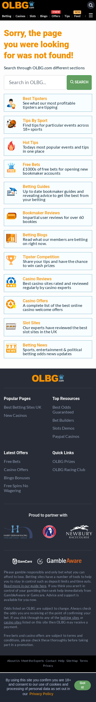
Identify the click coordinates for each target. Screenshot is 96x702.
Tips (67, 16)
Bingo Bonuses (17, 477)
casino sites (13, 622)
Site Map (72, 661)
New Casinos (15, 415)
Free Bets (12, 461)
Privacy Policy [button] (41, 694)
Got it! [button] (82, 685)
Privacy (48, 665)
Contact (51, 661)
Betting (6, 16)
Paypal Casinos (65, 436)
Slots (33, 16)
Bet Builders (63, 420)
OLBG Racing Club (68, 469)
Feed (77, 15)
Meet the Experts (32, 661)
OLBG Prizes (63, 461)
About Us (13, 661)
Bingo (43, 16)
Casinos (20, 16)
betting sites (69, 618)
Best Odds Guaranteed (63, 409)
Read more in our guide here (25, 586)
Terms (84, 661)
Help (61, 661)
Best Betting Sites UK (22, 407)
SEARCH (79, 82)
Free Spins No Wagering (16, 488)
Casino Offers (16, 469)
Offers (56, 15)
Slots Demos (63, 428)
